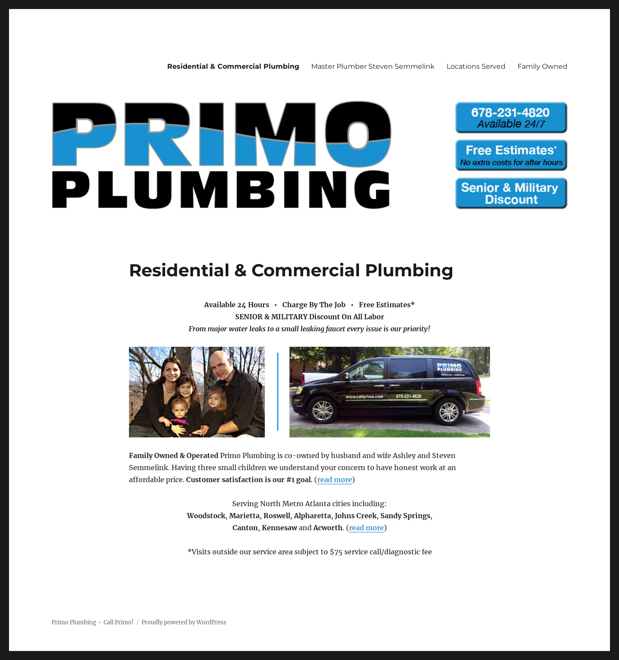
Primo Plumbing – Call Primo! (93, 622)
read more (334, 479)
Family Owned (542, 66)
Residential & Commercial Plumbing (233, 66)
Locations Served (476, 66)
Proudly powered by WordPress (184, 622)
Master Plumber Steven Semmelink (373, 66)
